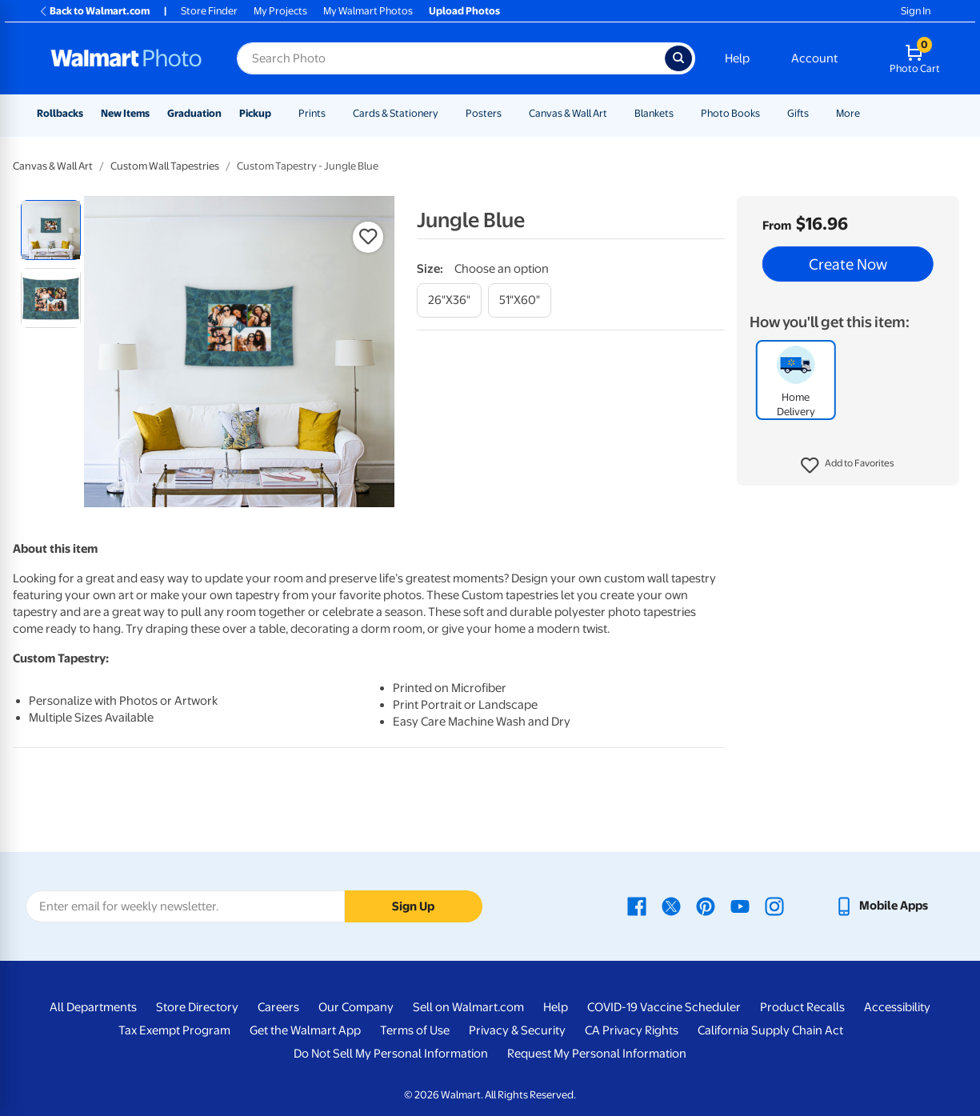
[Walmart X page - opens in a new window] (671, 905)
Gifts (798, 113)
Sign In (915, 11)
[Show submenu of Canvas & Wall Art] (614, 113)
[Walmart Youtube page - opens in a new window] (740, 905)
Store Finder (209, 11)
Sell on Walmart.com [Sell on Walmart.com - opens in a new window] (468, 1007)
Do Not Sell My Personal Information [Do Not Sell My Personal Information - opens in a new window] (391, 1053)
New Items (125, 113)
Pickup (255, 113)
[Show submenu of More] (867, 113)
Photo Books (730, 113)
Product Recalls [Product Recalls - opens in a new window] (802, 1007)
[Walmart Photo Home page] (126, 58)
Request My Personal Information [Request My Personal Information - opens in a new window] (596, 1053)
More (848, 113)
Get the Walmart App (305, 1030)
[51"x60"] (519, 300)
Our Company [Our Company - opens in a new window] (356, 1007)
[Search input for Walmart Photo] (451, 58)
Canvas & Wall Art (568, 113)
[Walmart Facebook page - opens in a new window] (636, 905)
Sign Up (413, 906)
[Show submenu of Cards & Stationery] (445, 113)
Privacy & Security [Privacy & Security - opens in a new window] (517, 1030)
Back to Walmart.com (94, 11)
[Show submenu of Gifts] (816, 113)
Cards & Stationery (395, 113)
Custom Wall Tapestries (164, 166)
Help (737, 58)
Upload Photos (464, 11)
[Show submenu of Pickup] (278, 113)
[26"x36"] (449, 300)
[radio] (51, 230)
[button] (847, 465)
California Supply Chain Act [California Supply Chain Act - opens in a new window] (770, 1030)
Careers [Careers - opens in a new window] (278, 1007)
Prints (312, 113)
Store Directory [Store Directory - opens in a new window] (197, 1007)
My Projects (280, 11)
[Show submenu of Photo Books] (767, 113)
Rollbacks (60, 113)
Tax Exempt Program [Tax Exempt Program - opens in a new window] (174, 1030)
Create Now (848, 264)
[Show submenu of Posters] (509, 113)
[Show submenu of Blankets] (681, 113)
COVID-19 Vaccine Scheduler (664, 1007)
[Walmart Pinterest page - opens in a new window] (705, 905)
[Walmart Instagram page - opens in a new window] (774, 905)
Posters (484, 113)
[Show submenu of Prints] (333, 113)
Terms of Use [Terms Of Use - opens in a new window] (415, 1030)
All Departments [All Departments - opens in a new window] (93, 1007)
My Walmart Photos (368, 11)
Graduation (194, 113)
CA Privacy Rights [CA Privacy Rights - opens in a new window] (631, 1030)
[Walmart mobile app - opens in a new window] (881, 905)
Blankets (654, 113)
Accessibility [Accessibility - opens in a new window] (897, 1007)
